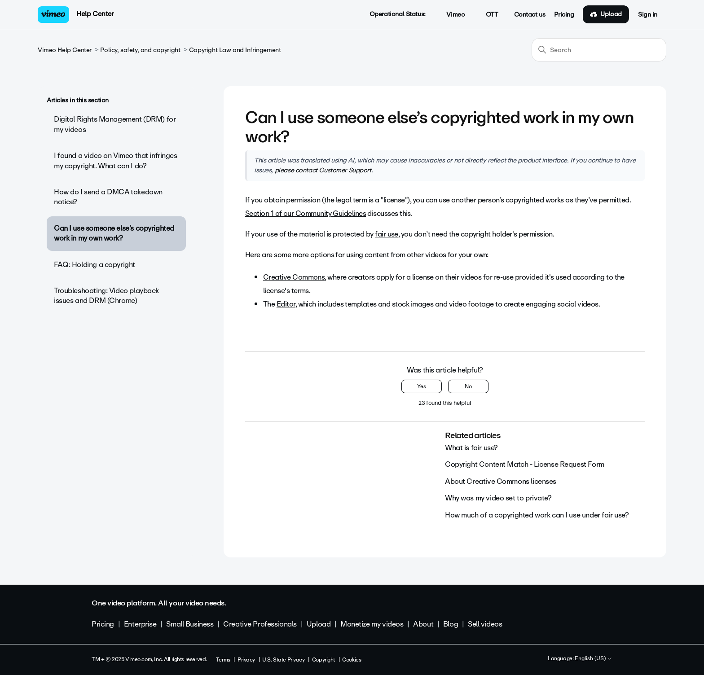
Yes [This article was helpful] (421, 386)
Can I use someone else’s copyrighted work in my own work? (114, 233)
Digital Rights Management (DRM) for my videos (115, 124)
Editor (286, 304)
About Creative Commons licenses (500, 481)
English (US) (593, 659)
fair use (386, 234)
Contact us (530, 14)
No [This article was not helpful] (468, 386)
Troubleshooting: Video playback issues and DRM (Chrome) (106, 296)
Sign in (647, 14)
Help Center (95, 14)
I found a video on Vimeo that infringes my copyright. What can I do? (115, 160)
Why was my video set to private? (498, 498)
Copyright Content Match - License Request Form (524, 464)
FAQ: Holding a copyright (94, 265)
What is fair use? (471, 448)
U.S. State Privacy (283, 659)
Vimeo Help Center (65, 50)
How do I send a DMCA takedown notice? (108, 197)
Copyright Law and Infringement (235, 50)
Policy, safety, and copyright (140, 50)
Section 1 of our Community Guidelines (305, 213)
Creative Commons (294, 277)
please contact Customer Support (323, 170)
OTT (487, 14)
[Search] (599, 50)
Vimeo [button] (451, 14)
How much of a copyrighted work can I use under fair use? (537, 515)
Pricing (564, 14)
